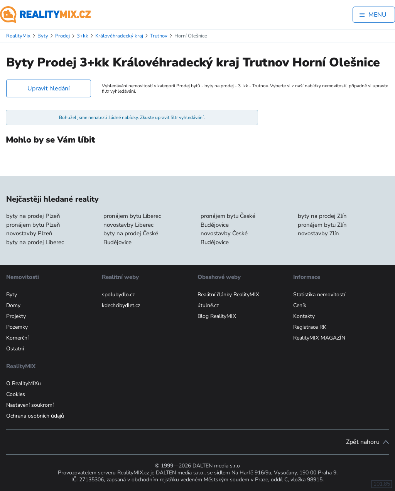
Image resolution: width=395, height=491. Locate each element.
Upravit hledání (48, 88)
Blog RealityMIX (217, 316)
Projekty (16, 316)
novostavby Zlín (318, 233)
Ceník (299, 305)
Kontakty (304, 316)
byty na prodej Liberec (35, 242)
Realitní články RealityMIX (228, 294)
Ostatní (15, 348)
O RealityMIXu (23, 383)
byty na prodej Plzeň (33, 216)
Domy (13, 305)
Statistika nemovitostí (319, 294)
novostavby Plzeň (29, 233)
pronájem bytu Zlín (322, 225)
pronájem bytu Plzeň (33, 225)
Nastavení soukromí (30, 405)
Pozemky (17, 327)
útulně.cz (208, 305)
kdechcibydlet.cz (121, 305)
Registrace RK (309, 327)
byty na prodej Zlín (322, 216)
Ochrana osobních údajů (35, 416)
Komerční (17, 337)
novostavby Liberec (128, 225)
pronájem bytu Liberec (132, 216)
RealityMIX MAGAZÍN (319, 337)
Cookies (15, 394)
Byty (11, 294)
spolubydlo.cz (118, 294)
